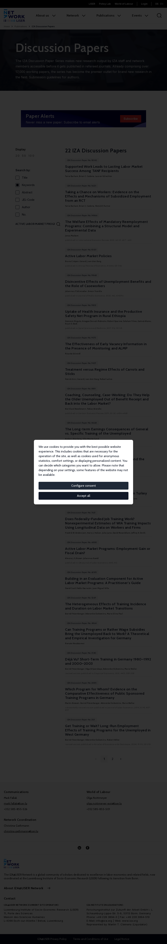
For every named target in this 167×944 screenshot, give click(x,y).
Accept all (83, 496)
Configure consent (83, 485)
